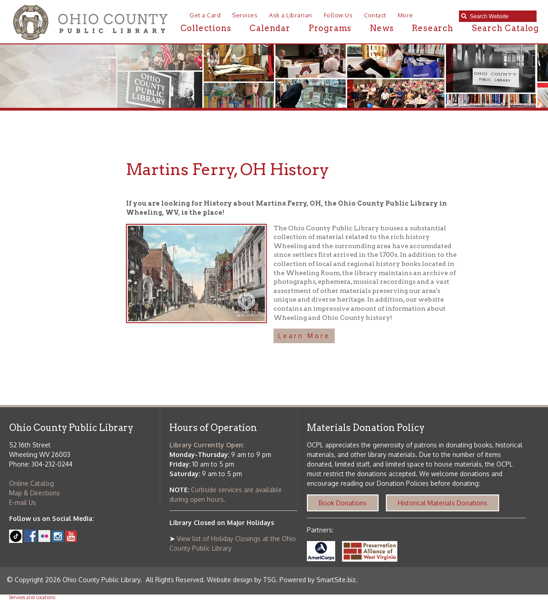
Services (245, 15)
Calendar (269, 28)
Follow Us (338, 15)
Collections (206, 28)
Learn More (304, 336)
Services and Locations (32, 597)
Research (432, 28)
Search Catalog (505, 28)
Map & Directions (34, 493)
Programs (330, 28)
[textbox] (501, 16)
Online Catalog (31, 483)
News (382, 28)
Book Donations (343, 503)
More (405, 15)
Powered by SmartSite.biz (317, 580)
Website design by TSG (241, 580)
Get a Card (205, 15)
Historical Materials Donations (442, 503)
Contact (375, 15)
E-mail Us (22, 502)
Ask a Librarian (290, 15)
